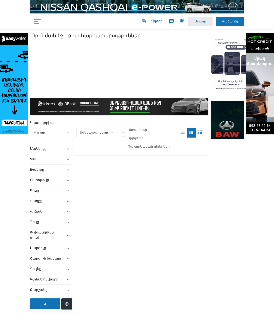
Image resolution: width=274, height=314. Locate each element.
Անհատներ (137, 130)
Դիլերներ (136, 138)
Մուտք (200, 21)
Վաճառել (230, 21)
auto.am (66, 21)
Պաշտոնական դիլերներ (149, 146)
